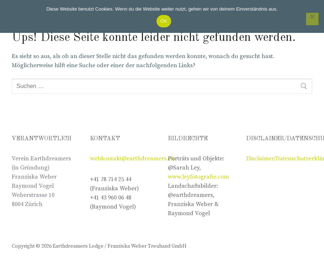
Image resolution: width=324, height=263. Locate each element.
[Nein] (312, 19)
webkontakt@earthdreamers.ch (132, 158)
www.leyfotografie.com (198, 176)
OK (163, 21)
